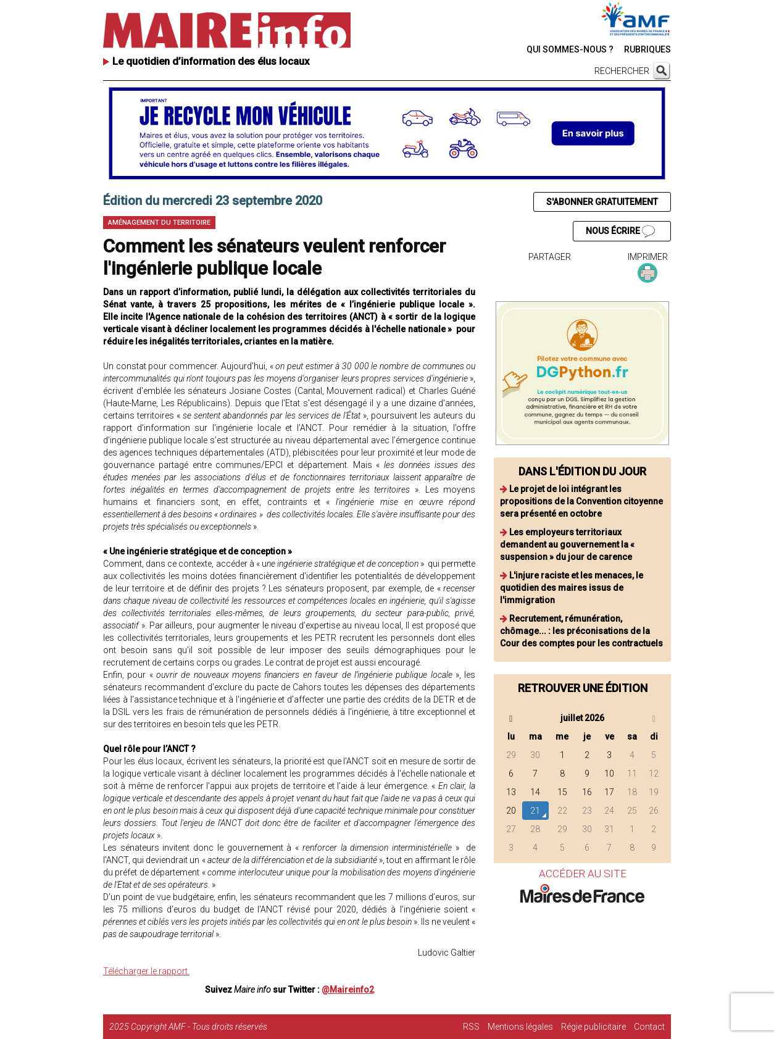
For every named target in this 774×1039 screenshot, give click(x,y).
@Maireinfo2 (348, 990)
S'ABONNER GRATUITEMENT (602, 202)
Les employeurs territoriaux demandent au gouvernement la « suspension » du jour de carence (567, 544)
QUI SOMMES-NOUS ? (570, 49)
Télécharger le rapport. (146, 971)
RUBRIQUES (647, 49)
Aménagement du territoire (159, 223)
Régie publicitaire (593, 1027)
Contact (649, 1027)
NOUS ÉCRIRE (620, 231)
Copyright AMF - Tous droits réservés (199, 1027)
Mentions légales (520, 1027)
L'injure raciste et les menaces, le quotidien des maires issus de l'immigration (571, 587)
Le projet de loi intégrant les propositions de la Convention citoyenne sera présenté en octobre (581, 501)
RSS (471, 1027)
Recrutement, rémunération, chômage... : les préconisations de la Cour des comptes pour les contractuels (581, 631)
